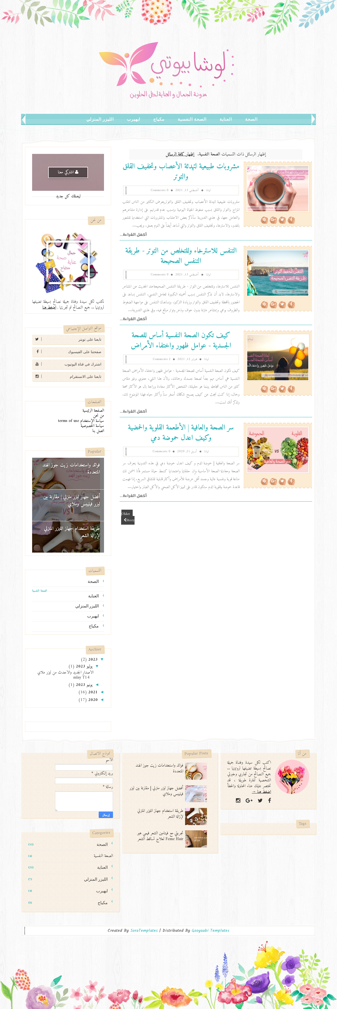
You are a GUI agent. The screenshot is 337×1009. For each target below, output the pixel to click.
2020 (92, 700)
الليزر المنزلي (100, 119)
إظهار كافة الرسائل (180, 154)
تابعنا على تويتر (67, 339)
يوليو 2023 (83, 666)
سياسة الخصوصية (92, 426)
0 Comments (159, 190)
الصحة (251, 119)
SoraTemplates (144, 930)
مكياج (159, 119)
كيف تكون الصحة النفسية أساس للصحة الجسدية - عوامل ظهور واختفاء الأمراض (181, 340)
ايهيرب (133, 119)
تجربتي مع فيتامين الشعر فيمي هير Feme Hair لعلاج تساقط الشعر (160, 836)
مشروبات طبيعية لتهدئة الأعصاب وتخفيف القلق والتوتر (181, 171)
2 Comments (162, 359)
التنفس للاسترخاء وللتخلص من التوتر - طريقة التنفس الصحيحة (181, 256)
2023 (92, 659)
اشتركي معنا (68, 172)
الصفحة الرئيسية (93, 410)
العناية (226, 119)
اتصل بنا (98, 431)
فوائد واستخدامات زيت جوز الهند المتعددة (71, 469)
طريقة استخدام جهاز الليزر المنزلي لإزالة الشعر (72, 532)
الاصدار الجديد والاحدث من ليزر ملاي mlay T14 (65, 675)
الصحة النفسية (192, 119)
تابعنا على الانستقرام (67, 376)
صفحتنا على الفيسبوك (67, 351)
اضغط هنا (49, 307)
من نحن (98, 415)
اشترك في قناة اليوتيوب (67, 364)
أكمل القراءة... (133, 235)
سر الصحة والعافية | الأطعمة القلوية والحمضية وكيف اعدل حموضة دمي (181, 433)
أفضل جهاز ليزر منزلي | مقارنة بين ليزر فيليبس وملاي (71, 501)
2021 (92, 692)
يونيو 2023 (83, 685)
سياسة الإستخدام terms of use (81, 421)
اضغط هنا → (261, 792)
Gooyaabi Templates (210, 930)
